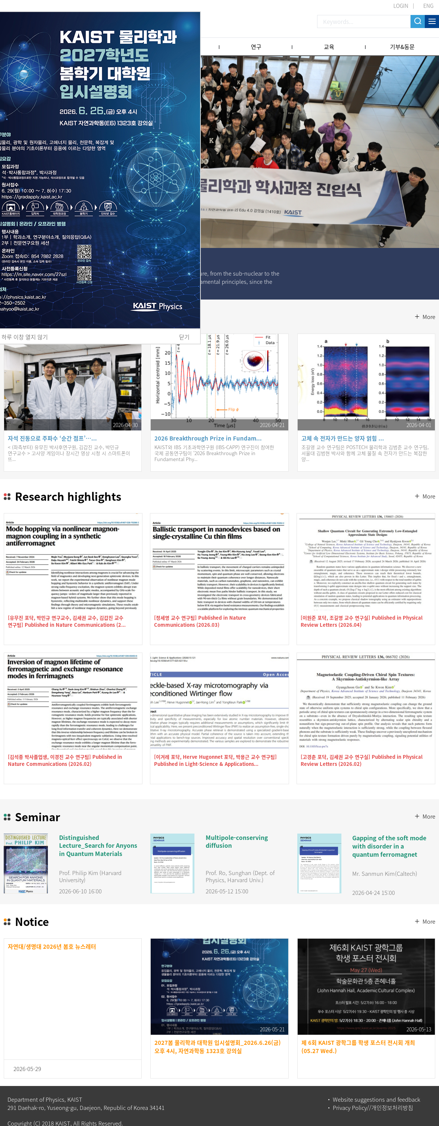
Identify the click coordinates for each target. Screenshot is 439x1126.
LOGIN (400, 5)
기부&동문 (402, 47)
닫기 (184, 337)
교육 (329, 47)
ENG (428, 5)
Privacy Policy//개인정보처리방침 (373, 1097)
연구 (256, 47)
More (429, 301)
